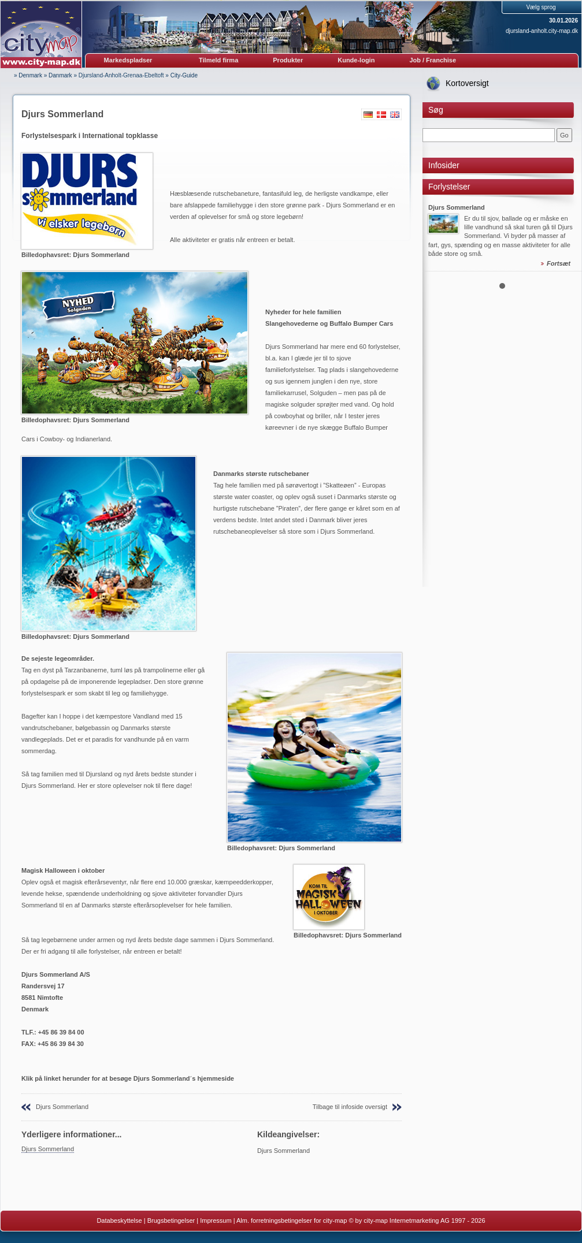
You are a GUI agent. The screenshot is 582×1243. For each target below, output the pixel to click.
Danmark (60, 75)
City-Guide (184, 75)
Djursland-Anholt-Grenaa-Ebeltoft (121, 75)
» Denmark (28, 75)
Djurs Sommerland (62, 1106)
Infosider (443, 165)
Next (566, 224)
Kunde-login (356, 60)
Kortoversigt (467, 83)
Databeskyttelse (119, 1220)
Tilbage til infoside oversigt (350, 1106)
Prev (437, 224)
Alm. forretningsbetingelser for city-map (291, 1220)
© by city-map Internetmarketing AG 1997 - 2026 (417, 1220)
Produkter (288, 60)
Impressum (215, 1220)
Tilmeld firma (218, 60)
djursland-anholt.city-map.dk (542, 31)
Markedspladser (128, 60)
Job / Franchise (432, 60)
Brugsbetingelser (171, 1220)
